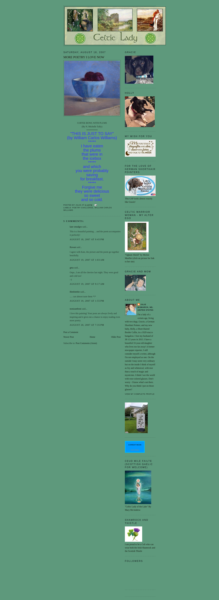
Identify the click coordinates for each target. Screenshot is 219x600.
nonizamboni (75, 309)
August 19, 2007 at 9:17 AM (87, 284)
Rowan (73, 247)
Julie (143, 305)
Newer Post (68, 337)
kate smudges (76, 227)
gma (72, 267)
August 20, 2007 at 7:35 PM (87, 325)
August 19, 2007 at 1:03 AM (87, 260)
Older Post (116, 337)
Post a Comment (70, 332)
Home (92, 337)
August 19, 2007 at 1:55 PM (87, 301)
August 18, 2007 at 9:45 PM (87, 239)
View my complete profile (140, 394)
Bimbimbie (75, 292)
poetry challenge (82, 208)
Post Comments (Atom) (86, 343)
